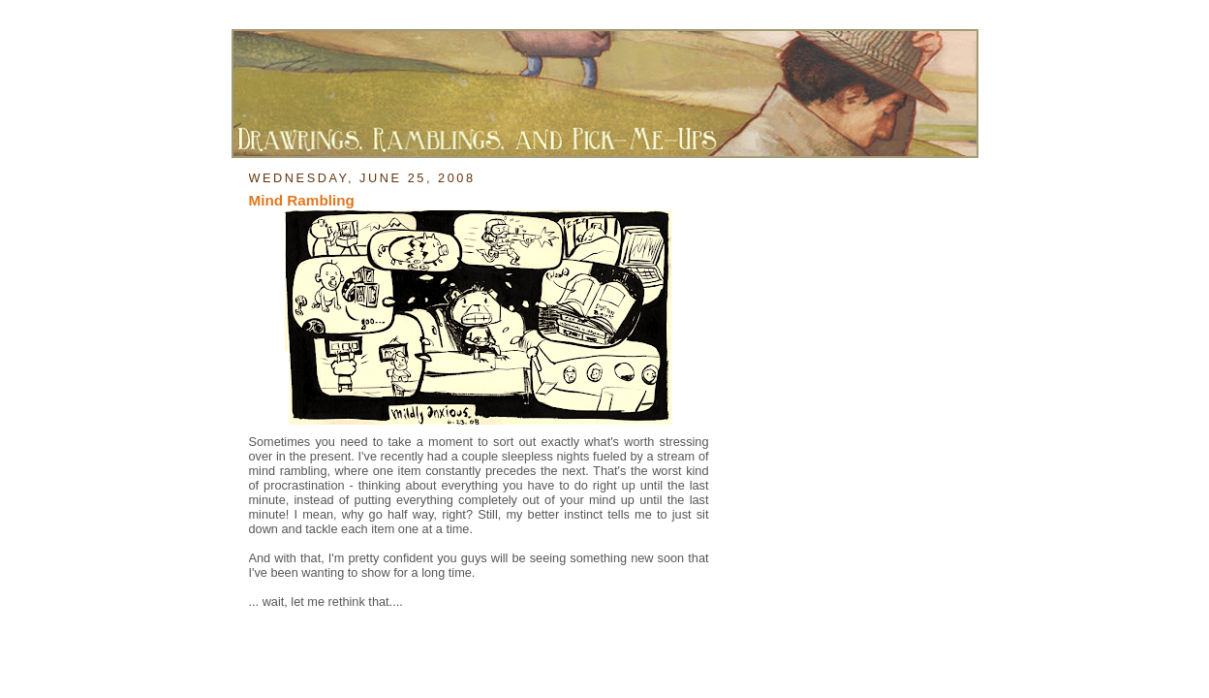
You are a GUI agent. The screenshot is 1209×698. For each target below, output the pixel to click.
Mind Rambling (302, 200)
